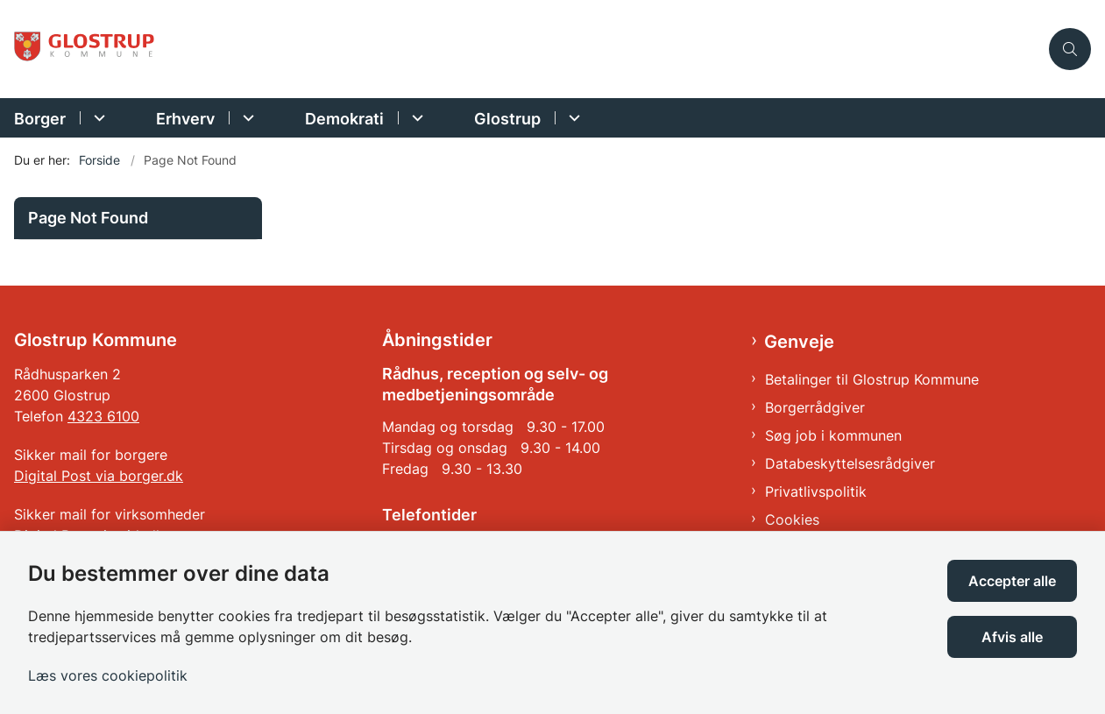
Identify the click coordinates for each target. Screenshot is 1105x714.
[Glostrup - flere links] (572, 117)
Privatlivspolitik (816, 491)
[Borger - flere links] (97, 117)
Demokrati (344, 119)
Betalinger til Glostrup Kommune (872, 379)
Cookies (792, 519)
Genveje (799, 341)
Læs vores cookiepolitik (108, 675)
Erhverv (185, 119)
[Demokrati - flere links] (415, 117)
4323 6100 (103, 416)
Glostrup (507, 119)
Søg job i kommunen (833, 435)
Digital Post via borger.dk (98, 475)
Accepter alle (1012, 581)
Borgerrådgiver (815, 407)
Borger (40, 119)
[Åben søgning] (1070, 49)
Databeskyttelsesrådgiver (850, 463)
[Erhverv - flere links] (246, 117)
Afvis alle (1012, 637)
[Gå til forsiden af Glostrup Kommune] (86, 49)
